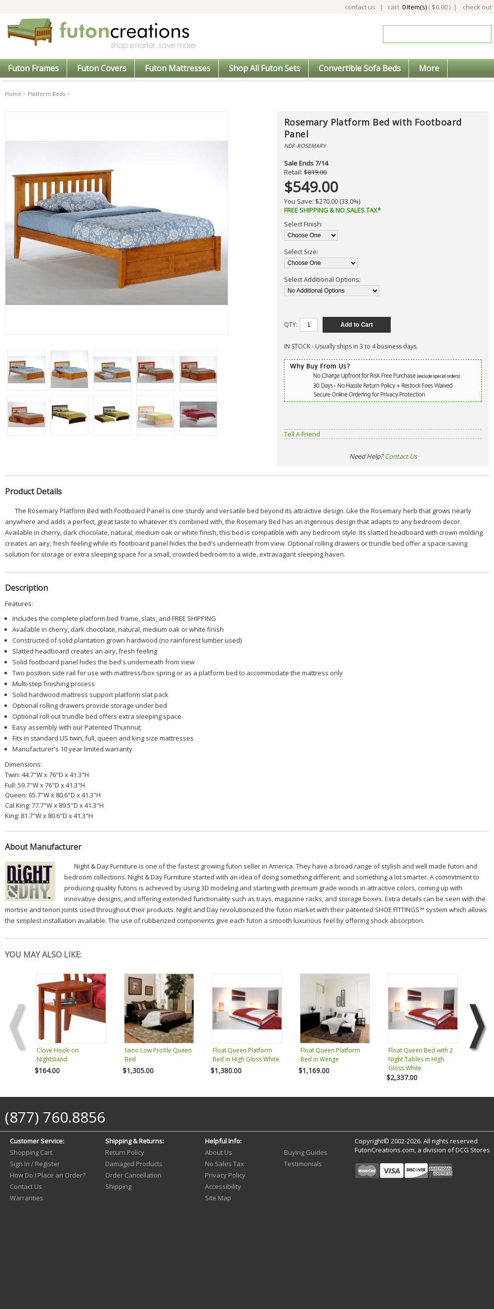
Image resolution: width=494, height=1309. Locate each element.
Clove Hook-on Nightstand (58, 1054)
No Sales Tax (224, 1163)
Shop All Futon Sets (264, 68)
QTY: (290, 324)
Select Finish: (303, 223)
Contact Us (401, 456)
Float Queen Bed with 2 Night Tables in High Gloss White (420, 1059)
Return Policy (124, 1152)
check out (477, 6)
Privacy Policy (225, 1175)
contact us (360, 6)
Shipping (118, 1186)
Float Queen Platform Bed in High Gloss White (245, 1054)
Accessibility (223, 1186)
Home (13, 93)
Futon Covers (101, 68)
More (429, 68)
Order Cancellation (133, 1175)
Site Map (218, 1197)
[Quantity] (309, 325)
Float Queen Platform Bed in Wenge (330, 1054)
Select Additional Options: (322, 279)
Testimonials (303, 1163)
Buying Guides (306, 1152)
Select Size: (301, 251)
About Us (218, 1152)
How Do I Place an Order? (47, 1175)
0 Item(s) (414, 6)
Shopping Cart (31, 1152)
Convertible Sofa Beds (360, 68)
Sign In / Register (35, 1163)
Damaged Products (134, 1163)
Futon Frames (33, 68)
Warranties (26, 1197)
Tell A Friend (302, 434)
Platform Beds (46, 93)
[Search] (430, 34)
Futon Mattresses (177, 68)
